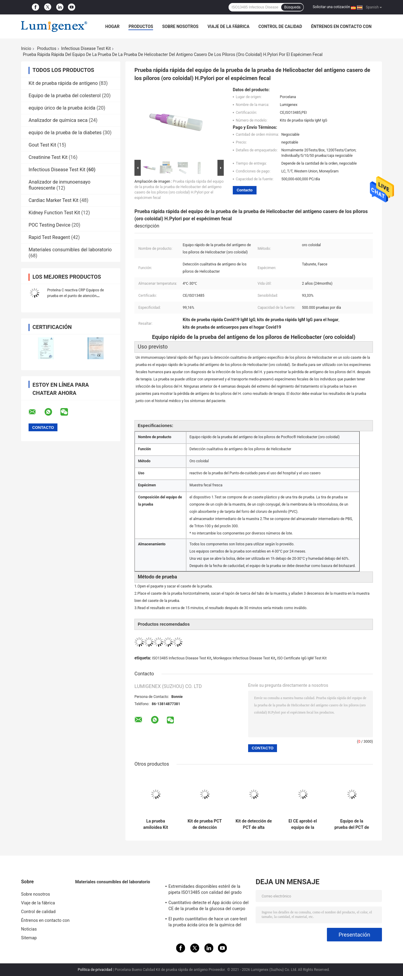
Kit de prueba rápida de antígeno (63, 83)
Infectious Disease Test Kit (86, 48)
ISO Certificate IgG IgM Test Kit (302, 658)
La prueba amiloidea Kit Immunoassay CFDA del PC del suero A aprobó (155, 824)
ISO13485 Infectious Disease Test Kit (181, 658)
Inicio (26, 48)
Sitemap (29, 937)
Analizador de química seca (58, 120)
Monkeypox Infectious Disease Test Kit (244, 658)
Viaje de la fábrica (228, 26)
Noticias (29, 929)
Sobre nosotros (180, 26)
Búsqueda (292, 7)
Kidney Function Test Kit (54, 212)
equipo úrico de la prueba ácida (62, 108)
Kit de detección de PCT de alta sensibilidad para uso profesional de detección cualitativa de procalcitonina (253, 824)
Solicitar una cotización (331, 7)
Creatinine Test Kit (48, 157)
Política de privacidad (95, 970)
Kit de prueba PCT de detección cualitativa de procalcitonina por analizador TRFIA (205, 824)
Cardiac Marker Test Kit (53, 200)
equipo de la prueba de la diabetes (65, 132)
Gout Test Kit (42, 145)
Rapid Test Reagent (49, 237)
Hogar (112, 26)
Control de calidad (280, 26)
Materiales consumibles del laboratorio (70, 250)
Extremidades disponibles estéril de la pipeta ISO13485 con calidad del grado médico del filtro (205, 890)
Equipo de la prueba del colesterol (65, 95)
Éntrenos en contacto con (341, 26)
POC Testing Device (49, 225)
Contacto (245, 190)
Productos (140, 26)
